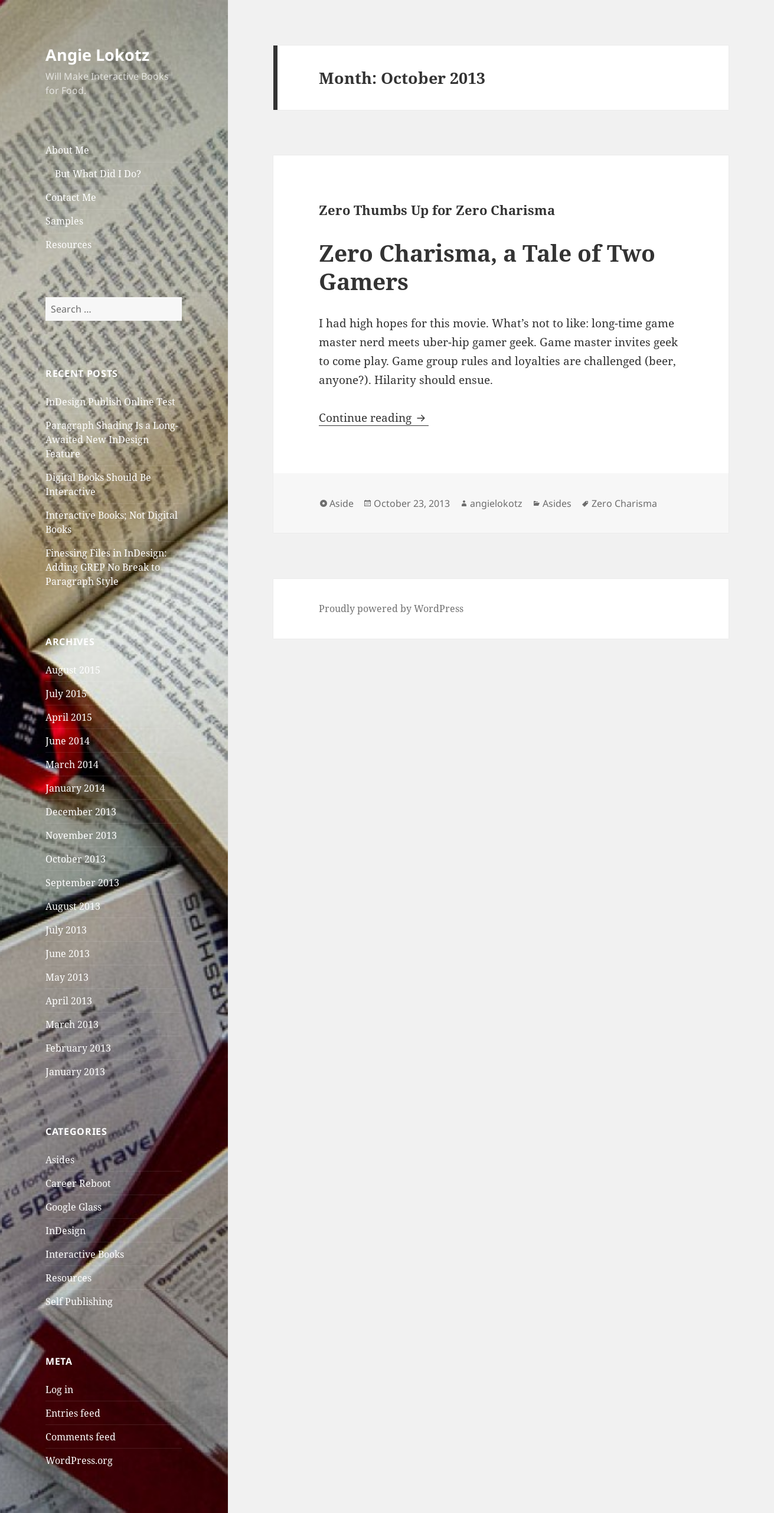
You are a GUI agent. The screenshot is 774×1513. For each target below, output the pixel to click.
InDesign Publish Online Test (110, 401)
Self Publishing (79, 1301)
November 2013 (81, 835)
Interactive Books (84, 1254)
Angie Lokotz (97, 55)
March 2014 (72, 764)
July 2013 (66, 929)
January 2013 (75, 1071)
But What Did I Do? (98, 173)
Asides (59, 1159)
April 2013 (68, 1000)
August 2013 (72, 906)
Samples (64, 220)
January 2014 (75, 788)
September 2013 (82, 882)
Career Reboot (78, 1183)
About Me (67, 150)
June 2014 (67, 740)
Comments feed (80, 1436)
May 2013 (67, 977)
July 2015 (66, 693)
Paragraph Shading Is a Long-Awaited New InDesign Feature (111, 439)
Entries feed (72, 1413)
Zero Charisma (624, 503)
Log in (59, 1389)
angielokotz (496, 503)
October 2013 (75, 859)
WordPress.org (79, 1460)
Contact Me (70, 197)
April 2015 (68, 717)
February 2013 (78, 1048)
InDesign (65, 1230)
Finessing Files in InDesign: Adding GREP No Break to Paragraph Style (106, 567)
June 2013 (67, 953)
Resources (68, 244)
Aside (341, 503)
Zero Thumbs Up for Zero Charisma (437, 210)
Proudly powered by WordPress (391, 608)
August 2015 (72, 669)
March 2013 (72, 1024)
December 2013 (80, 811)
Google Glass (73, 1206)
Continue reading (374, 417)
